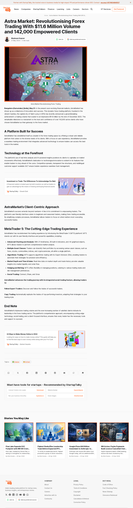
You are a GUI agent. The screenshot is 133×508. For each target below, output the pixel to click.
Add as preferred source (76, 39)
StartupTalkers (39, 9)
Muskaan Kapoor (18, 38)
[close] (130, 2)
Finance (51, 9)
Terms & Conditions (80, 488)
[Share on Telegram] (45, 373)
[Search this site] (91, 9)
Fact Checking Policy (110, 488)
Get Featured (119, 9)
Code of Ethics (108, 484)
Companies (26, 9)
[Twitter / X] (6, 495)
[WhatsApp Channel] (27, 495)
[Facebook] (10, 495)
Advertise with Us (50, 495)
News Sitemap (108, 492)
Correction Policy (80, 502)
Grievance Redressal (110, 495)
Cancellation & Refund (81, 499)
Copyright (77, 492)
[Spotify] (24, 495)
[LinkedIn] (13, 495)
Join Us (59, 39)
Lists (68, 9)
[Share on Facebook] (27, 373)
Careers (76, 9)
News (16, 9)
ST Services (106, 9)
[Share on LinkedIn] (36, 373)
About (46, 484)
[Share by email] (64, 373)
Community (48, 499)
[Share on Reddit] (55, 373)
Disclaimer (77, 495)
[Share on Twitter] (18, 373)
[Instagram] (17, 495)
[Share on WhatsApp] (8, 373)
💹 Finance (15, 362)
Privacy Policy (78, 484)
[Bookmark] (83, 373)
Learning (60, 9)
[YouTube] (20, 495)
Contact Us (48, 488)
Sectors (85, 9)
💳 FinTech (26, 362)
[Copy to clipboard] (73, 373)
